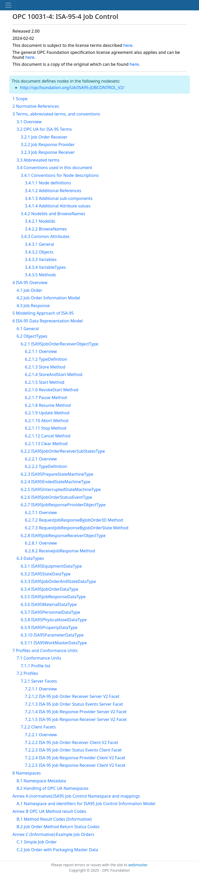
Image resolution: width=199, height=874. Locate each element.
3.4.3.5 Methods (40, 275)
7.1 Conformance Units (39, 658)
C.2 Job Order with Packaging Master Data (57, 850)
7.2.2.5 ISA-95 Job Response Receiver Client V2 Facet (75, 765)
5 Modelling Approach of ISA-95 (43, 313)
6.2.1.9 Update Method (47, 413)
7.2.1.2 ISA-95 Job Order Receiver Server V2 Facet (72, 696)
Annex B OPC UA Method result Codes (49, 811)
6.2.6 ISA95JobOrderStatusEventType (56, 497)
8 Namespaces (26, 773)
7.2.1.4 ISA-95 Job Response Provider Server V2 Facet (76, 711)
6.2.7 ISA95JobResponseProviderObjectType (63, 505)
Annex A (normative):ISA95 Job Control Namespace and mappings (76, 796)
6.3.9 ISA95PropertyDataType (49, 627)
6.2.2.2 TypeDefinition (46, 466)
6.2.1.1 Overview (41, 351)
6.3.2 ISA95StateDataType (45, 574)
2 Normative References (35, 106)
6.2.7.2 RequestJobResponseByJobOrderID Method (74, 520)
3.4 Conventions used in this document (54, 167)
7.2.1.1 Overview (41, 689)
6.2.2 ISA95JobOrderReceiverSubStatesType (63, 451)
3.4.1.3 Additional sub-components (59, 198)
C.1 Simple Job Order (37, 842)
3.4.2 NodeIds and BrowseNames (53, 213)
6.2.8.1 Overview (41, 543)
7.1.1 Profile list (35, 666)
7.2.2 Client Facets (38, 727)
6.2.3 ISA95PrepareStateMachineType (57, 474)
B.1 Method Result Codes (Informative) (54, 819)
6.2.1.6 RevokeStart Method (51, 390)
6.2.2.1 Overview (41, 459)
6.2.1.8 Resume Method (48, 405)
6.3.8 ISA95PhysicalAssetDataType (54, 620)
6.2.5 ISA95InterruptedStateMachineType (61, 489)
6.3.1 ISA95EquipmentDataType (51, 566)
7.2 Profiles (27, 673)
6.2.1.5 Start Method (44, 382)
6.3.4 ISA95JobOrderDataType (49, 589)
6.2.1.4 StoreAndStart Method (53, 374)
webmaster (137, 864)
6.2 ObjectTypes (32, 336)
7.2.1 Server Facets (39, 681)
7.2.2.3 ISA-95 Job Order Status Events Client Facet (73, 750)
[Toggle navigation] (8, 5)
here (127, 45)
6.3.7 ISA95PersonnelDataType (50, 612)
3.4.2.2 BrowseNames (46, 229)
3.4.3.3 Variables (40, 259)
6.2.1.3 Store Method (45, 367)
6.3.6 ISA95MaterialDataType (49, 604)
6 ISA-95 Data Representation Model (47, 321)
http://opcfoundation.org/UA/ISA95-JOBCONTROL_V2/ (72, 87)
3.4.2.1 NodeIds (40, 221)
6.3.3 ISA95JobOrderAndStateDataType (58, 581)
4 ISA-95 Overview (29, 282)
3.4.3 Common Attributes (45, 236)
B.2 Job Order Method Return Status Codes (58, 826)
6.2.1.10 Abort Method (46, 420)
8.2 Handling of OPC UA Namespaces (52, 788)
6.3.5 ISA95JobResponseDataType (53, 596)
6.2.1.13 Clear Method (46, 443)
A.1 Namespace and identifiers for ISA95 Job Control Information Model (86, 803)
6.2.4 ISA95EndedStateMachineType (55, 482)
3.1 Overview (29, 122)
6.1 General (28, 328)
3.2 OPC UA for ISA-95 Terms (44, 129)
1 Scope (19, 99)
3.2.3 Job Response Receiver (48, 152)
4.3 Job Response (33, 305)
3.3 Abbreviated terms (38, 160)
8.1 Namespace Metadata (41, 781)
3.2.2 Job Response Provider (48, 144)
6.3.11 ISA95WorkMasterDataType (54, 643)
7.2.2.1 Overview (41, 735)
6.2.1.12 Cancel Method (47, 436)
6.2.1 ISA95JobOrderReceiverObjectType (59, 344)
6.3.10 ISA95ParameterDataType (52, 635)
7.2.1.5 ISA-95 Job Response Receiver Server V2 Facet (76, 719)
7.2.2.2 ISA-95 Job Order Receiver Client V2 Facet (71, 742)
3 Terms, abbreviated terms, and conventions (56, 114)
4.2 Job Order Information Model (48, 298)
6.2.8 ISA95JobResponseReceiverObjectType (63, 535)
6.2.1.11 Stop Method (45, 428)
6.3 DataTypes (30, 558)
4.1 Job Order (29, 290)
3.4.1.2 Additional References (53, 190)
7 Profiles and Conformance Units (45, 650)
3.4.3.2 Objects (39, 252)
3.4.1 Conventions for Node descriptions (60, 175)
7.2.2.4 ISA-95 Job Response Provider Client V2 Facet (75, 758)
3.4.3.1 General (39, 244)
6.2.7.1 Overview (41, 512)
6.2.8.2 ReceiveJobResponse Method (60, 551)
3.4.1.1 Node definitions (48, 183)
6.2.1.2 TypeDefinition (46, 359)
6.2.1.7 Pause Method (46, 397)
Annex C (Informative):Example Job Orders (53, 834)
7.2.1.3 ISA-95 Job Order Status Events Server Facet (74, 704)
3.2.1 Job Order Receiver (44, 137)
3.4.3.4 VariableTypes (45, 267)
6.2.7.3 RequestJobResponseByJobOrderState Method (76, 528)
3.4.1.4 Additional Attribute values (57, 206)
